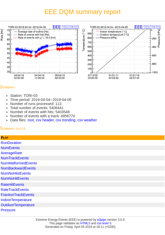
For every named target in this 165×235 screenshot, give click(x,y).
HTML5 (85, 223)
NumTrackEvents (15, 158)
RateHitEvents (12, 184)
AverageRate (11, 153)
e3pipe (101, 219)
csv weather (87, 120)
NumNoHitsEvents (16, 173)
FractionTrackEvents (17, 195)
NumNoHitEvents (15, 178)
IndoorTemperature (16, 200)
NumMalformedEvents (19, 163)
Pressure (8, 210)
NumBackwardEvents (18, 168)
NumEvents (10, 148)
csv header (45, 120)
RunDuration (11, 143)
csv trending (65, 120)
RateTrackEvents (15, 190)
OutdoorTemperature (18, 205)
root (31, 120)
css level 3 (104, 223)
